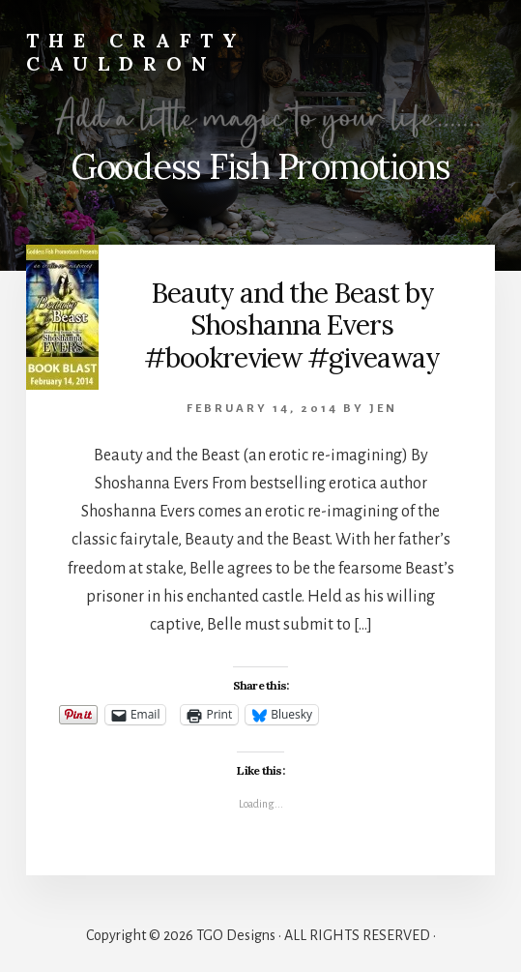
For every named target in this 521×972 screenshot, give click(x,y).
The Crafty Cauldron (136, 51)
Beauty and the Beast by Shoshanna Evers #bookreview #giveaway (292, 325)
